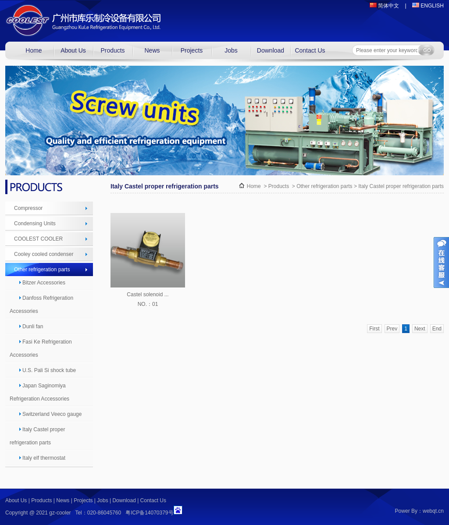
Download (270, 50)
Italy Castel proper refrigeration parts (37, 436)
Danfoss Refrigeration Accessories (41, 304)
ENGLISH (428, 6)
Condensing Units (35, 223)
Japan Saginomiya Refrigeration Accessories (39, 392)
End (437, 329)
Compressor (28, 208)
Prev (392, 329)
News (152, 50)
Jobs (231, 50)
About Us (73, 50)
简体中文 (384, 6)
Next (419, 329)
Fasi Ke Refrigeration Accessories (41, 348)
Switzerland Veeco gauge (50, 414)
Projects (192, 50)
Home (33, 50)
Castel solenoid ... (147, 294)
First (374, 329)
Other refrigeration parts (42, 269)
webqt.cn (433, 511)
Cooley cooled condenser (43, 254)
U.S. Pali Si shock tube (47, 370)
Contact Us (310, 50)
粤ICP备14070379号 (149, 513)
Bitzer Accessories (41, 283)
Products (112, 50)
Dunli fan (30, 326)
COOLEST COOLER (38, 239)
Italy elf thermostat (41, 458)
